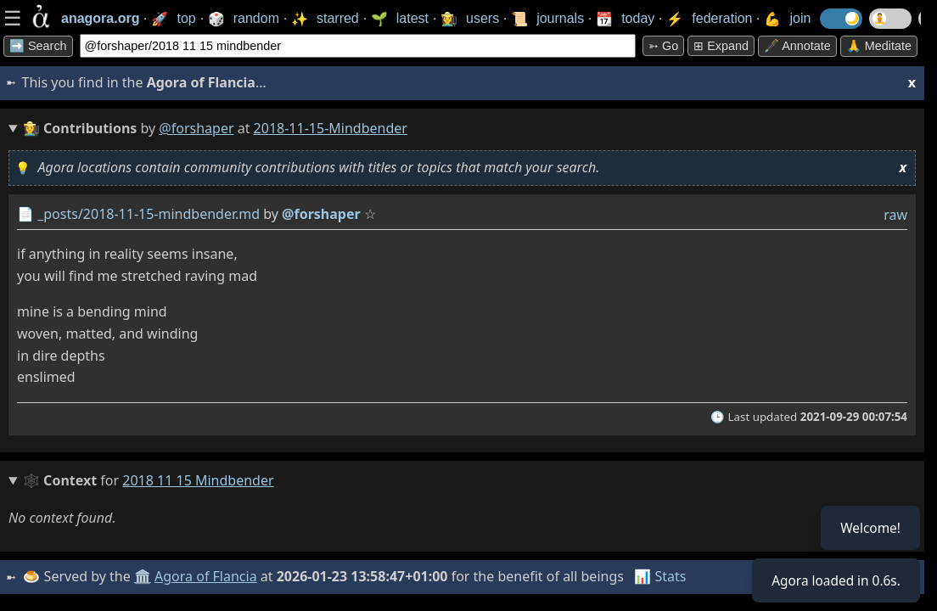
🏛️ (143, 576)
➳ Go (663, 46)
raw (895, 214)
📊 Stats (661, 576)
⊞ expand (721, 46)
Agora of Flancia (207, 576)
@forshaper (196, 128)
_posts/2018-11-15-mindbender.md (148, 214)
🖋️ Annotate (797, 46)
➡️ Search (38, 46)
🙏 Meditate (879, 46)
